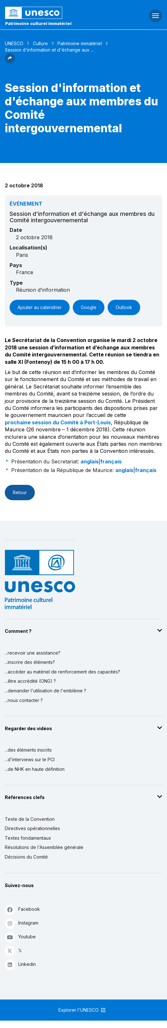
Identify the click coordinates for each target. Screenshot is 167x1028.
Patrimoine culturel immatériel (38, 23)
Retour (20, 492)
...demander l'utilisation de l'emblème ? (45, 690)
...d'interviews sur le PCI (30, 759)
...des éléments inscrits (28, 750)
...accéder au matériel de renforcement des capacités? (62, 671)
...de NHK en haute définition (35, 769)
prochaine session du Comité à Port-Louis (58, 422)
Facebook (22, 909)
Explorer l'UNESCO (82, 1010)
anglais (89, 461)
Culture (40, 43)
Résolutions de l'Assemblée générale (44, 847)
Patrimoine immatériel (79, 43)
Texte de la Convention (30, 819)
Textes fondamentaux (28, 838)
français (111, 461)
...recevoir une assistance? (32, 653)
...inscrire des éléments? (30, 662)
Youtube (20, 937)
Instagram (21, 923)
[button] (10, 61)
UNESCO (14, 43)
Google (88, 307)
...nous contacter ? (24, 700)
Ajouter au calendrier (40, 307)
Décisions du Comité (26, 857)
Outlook (124, 307)
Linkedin (20, 964)
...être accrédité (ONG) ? (30, 681)
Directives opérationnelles (32, 828)
